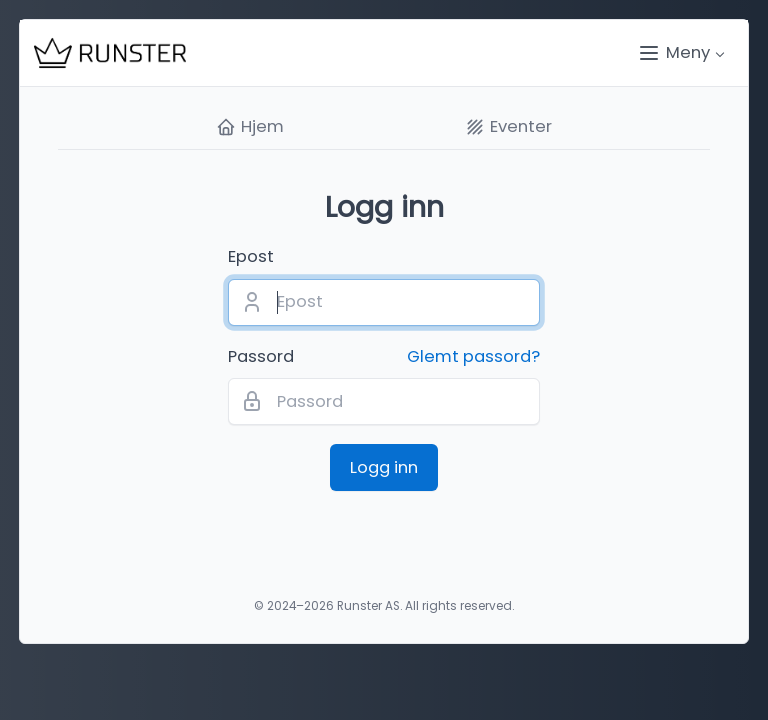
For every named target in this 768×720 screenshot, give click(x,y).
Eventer (508, 127)
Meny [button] (673, 53)
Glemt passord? (473, 356)
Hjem (250, 127)
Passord (384, 357)
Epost (251, 256)
